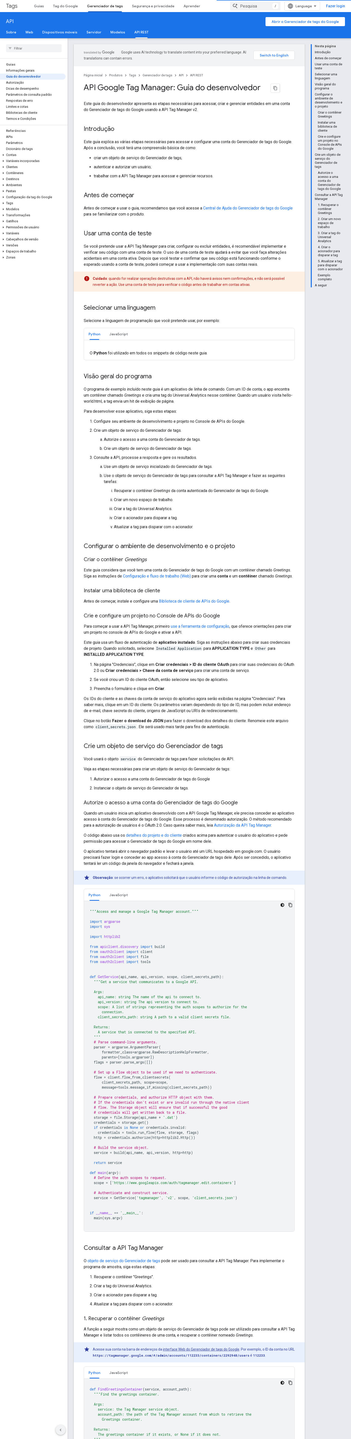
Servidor (93, 32)
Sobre (11, 32)
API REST (196, 75)
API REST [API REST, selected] (141, 32)
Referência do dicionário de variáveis (225, 1312)
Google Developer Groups (94, 1384)
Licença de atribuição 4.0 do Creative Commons (247, 1335)
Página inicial (93, 75)
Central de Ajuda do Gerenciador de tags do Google (248, 207)
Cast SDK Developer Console (234, 1425)
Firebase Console (226, 1409)
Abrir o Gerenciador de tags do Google (305, 21)
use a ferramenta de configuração (200, 594)
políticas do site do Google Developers (243, 1340)
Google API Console (227, 1384)
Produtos (115, 75)
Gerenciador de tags (157, 75)
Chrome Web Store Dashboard (236, 1433)
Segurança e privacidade (153, 6)
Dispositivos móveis (59, 32)
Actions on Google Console (233, 1417)
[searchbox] (34, 48)
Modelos (117, 32)
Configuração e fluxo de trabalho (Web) (157, 544)
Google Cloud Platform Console (237, 1393)
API (10, 21)
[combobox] (314, 6)
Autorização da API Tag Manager (242, 793)
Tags (11, 6)
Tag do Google (65, 6)
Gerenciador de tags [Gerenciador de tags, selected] (105, 6)
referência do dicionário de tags (233, 1088)
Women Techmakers (90, 1409)
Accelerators (84, 1401)
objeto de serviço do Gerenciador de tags (123, 886)
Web (29, 32)
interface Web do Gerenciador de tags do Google (201, 975)
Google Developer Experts (94, 1393)
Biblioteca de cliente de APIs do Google (194, 569)
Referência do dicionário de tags (189, 1303)
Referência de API (110, 1285)
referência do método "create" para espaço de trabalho (227, 1040)
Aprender (192, 6)
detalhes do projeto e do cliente (154, 803)
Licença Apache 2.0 (153, 1340)
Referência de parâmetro (115, 1294)
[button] (33, 155)
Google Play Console (228, 1401)
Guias (39, 6)
